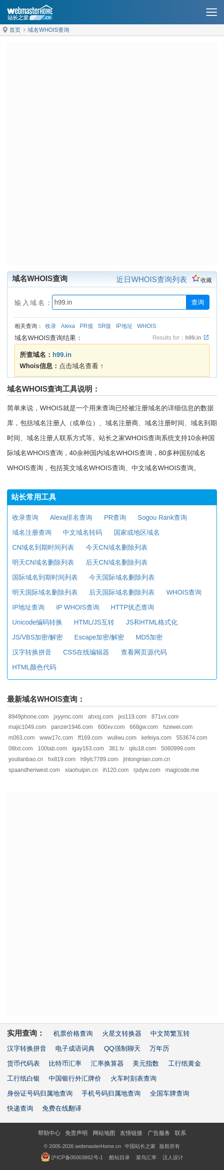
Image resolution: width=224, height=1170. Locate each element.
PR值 (86, 326)
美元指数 (146, 1063)
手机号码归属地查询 (111, 1093)
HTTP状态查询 (132, 607)
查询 (197, 302)
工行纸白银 (23, 1078)
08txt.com (20, 748)
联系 (180, 1133)
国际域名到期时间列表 (45, 577)
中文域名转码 (82, 532)
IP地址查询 (28, 607)
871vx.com (165, 716)
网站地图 (104, 1133)
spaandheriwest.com (34, 770)
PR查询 (115, 517)
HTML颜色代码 (34, 667)
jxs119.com (132, 716)
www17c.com (56, 737)
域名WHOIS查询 (48, 30)
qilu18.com (142, 748)
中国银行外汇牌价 (75, 1078)
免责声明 (76, 1133)
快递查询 (20, 1108)
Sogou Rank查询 (162, 517)
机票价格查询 (73, 1033)
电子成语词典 (75, 1048)
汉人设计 (173, 1157)
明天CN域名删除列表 (43, 562)
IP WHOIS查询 (77, 607)
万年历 (159, 1048)
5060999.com (178, 748)
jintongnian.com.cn (146, 759)
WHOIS (147, 326)
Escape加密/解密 (100, 637)
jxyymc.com (68, 716)
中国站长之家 (140, 1146)
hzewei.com (178, 727)
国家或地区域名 (137, 532)
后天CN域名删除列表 (117, 562)
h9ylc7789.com (100, 759)
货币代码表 (23, 1063)
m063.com (21, 737)
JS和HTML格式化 (152, 622)
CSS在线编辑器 (86, 652)
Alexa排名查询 (71, 517)
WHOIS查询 (184, 592)
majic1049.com (27, 727)
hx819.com (62, 759)
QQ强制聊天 (122, 1048)
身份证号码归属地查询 (40, 1093)
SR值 (105, 326)
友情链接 (131, 1133)
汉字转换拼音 (32, 652)
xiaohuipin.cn (81, 770)
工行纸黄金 (184, 1063)
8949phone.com (28, 716)
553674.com (191, 737)
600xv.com (111, 727)
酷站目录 (119, 1157)
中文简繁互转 (170, 1033)
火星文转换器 (122, 1033)
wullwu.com (121, 737)
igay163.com (88, 748)
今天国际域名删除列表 (122, 577)
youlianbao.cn (25, 759)
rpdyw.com (147, 770)
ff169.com (90, 737)
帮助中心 (49, 1133)
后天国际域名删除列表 (122, 592)
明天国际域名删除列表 (45, 592)
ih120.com (115, 770)
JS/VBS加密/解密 (37, 637)
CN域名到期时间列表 (43, 547)
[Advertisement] (112, 154)
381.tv (116, 748)
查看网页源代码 (144, 652)
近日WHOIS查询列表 (151, 279)
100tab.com (52, 748)
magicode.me (182, 770)
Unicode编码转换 (37, 622)
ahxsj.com (100, 716)
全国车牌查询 (169, 1093)
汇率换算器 (107, 1063)
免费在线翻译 (62, 1108)
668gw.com (144, 727)
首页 (15, 30)
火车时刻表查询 (134, 1078)
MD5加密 (149, 637)
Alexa (68, 326)
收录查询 (25, 517)
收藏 (202, 280)
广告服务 (159, 1133)
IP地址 (124, 326)
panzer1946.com (72, 727)
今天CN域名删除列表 (117, 547)
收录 (50, 326)
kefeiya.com (157, 737)
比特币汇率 (65, 1063)
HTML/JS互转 (94, 622)
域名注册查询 (32, 532)
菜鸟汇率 (146, 1157)
